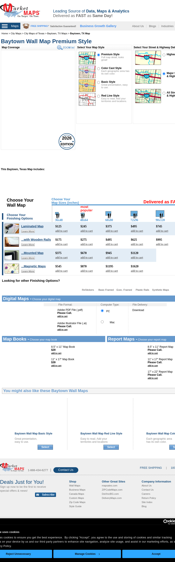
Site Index (147, 502)
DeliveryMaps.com (112, 498)
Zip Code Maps (77, 502)
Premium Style (110, 54)
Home (5, 33)
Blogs (152, 26)
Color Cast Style (111, 68)
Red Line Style (110, 95)
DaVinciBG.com (110, 494)
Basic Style (108, 81)
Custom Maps (76, 498)
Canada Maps (76, 494)
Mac (108, 322)
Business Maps (77, 489)
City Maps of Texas (34, 33)
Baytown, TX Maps (57, 33)
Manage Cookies (87, 553)
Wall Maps (74, 485)
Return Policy (149, 498)
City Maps (16, 33)
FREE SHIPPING (151, 467)
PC (105, 311)
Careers (146, 494)
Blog (144, 506)
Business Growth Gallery (98, 26)
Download (138, 310)
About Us (138, 26)
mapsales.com (109, 485)
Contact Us (65, 470)
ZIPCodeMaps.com (112, 489)
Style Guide (75, 506)
